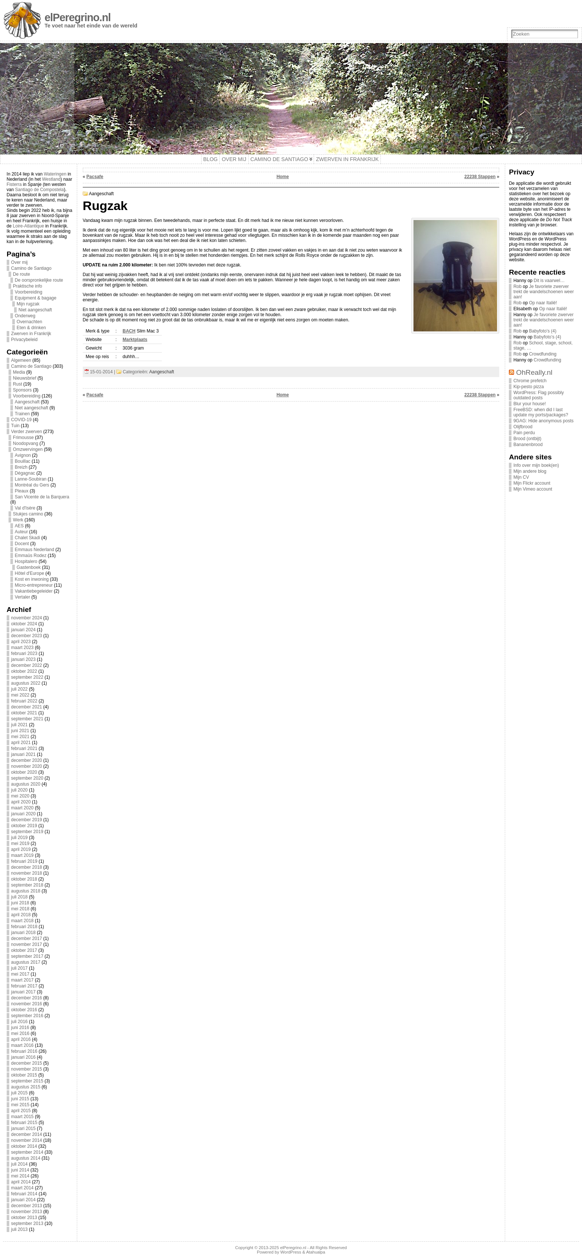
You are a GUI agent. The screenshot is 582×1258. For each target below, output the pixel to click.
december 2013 (26, 1205)
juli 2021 (19, 724)
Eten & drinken (31, 327)
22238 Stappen (480, 176)
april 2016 (21, 1039)
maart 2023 (22, 647)
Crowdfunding (542, 354)
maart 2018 (22, 920)
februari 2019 (24, 861)
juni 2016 (20, 1027)
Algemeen (21, 360)
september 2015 (27, 1081)
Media (19, 372)
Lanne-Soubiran (30, 479)
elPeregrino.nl (78, 17)
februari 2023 (24, 653)
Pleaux (22, 491)
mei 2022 (20, 695)
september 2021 (27, 718)
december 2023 (26, 635)
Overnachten (29, 321)
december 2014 (26, 1134)
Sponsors (22, 390)
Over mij (19, 262)
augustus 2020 (25, 784)
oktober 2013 (24, 1217)
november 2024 (26, 617)
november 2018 (26, 873)
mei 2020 (20, 796)
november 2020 (26, 766)
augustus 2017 (25, 962)
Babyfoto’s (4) (542, 331)
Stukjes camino (28, 514)
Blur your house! (529, 403)
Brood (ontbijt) (527, 438)
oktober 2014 (24, 1146)
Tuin (15, 425)
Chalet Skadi (27, 537)
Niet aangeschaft (35, 309)
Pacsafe (94, 176)
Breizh (21, 467)
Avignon (23, 455)
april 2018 (21, 914)
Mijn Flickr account (531, 483)
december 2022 (26, 665)
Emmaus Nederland (34, 549)
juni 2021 (20, 730)
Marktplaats (134, 339)
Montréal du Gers (32, 485)
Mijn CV (521, 477)
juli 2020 (19, 790)
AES (19, 525)
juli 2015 (19, 1092)
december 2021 (26, 707)
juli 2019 (19, 837)
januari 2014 (23, 1199)
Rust (17, 384)
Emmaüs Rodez (30, 555)
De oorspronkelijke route (39, 280)
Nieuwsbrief (24, 378)
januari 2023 (23, 659)
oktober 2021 (24, 712)
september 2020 (27, 778)
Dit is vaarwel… (549, 280)
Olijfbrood (522, 426)
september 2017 (27, 956)
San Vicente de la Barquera (42, 496)
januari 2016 (23, 1057)
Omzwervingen (28, 449)
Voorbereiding (28, 292)
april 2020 (21, 802)
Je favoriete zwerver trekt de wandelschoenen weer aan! (543, 291)
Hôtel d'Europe (29, 573)
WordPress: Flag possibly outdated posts (538, 395)
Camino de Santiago (31, 268)
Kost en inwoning (32, 579)
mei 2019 (20, 843)
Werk (18, 519)
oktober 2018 (24, 879)
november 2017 (26, 944)
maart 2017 (22, 980)
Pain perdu (524, 432)
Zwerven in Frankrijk (31, 333)
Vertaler (22, 597)
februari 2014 (24, 1193)
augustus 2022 (25, 683)
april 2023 (21, 641)
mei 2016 (20, 1033)
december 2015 (26, 1063)
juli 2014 (19, 1164)
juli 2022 (19, 689)
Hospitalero (26, 561)
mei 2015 (20, 1104)
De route (21, 274)
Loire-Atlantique (28, 226)
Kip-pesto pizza (528, 386)
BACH (128, 331)
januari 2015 (23, 1128)
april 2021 (21, 742)
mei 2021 (20, 736)
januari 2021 (23, 754)
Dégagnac (25, 473)
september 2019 (27, 831)
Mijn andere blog (529, 471)
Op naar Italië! (543, 302)
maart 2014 (22, 1187)
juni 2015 (20, 1098)
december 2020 (26, 760)
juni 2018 (20, 902)
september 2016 (27, 1015)
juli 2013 (19, 1229)
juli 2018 (19, 897)
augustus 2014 (25, 1158)
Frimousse (23, 437)
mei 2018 (20, 908)
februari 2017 (24, 986)
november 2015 (26, 1069)
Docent (22, 543)
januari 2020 (23, 813)
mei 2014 (20, 1176)
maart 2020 (22, 807)
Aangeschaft (27, 401)
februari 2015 (24, 1122)
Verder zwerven (26, 431)
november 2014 (26, 1140)
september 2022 (27, 677)
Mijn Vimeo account (532, 489)
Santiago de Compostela (39, 189)
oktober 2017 (24, 950)
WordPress (290, 1252)
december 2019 (26, 819)
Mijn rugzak (28, 304)
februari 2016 (24, 1051)
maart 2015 (22, 1116)
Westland (51, 179)
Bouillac (22, 461)
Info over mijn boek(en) (536, 465)
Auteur (21, 531)
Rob (517, 286)
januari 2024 (23, 629)
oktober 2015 (24, 1075)
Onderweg (25, 315)
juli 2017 (19, 968)
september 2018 (27, 885)
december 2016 (26, 997)
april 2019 (21, 849)
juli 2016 (19, 1021)
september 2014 (27, 1152)
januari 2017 (23, 992)
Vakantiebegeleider (34, 591)
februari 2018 (24, 926)
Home (283, 176)
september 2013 (27, 1223)
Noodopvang (25, 443)
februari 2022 (24, 701)
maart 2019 (22, 855)
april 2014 (21, 1182)
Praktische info (27, 286)
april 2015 (21, 1110)
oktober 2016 (24, 1009)
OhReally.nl (534, 372)
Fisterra (14, 184)
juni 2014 (20, 1170)
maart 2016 (22, 1045)
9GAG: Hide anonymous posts (543, 420)
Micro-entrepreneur (34, 585)
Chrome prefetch (529, 380)
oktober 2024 (24, 623)
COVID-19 (21, 419)
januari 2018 (23, 932)
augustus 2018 (25, 891)
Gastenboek (29, 567)
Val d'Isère (25, 508)
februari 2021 (24, 748)
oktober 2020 (24, 772)
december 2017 (26, 938)
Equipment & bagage (35, 298)
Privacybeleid (24, 339)
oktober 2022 (24, 671)
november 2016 (26, 1003)
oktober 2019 (24, 825)
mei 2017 (20, 974)
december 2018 (26, 867)
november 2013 (26, 1211)
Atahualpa (315, 1252)
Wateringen (55, 174)
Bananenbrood (528, 444)
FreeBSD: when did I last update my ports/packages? (540, 412)
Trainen (22, 413)
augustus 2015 (25, 1087)
